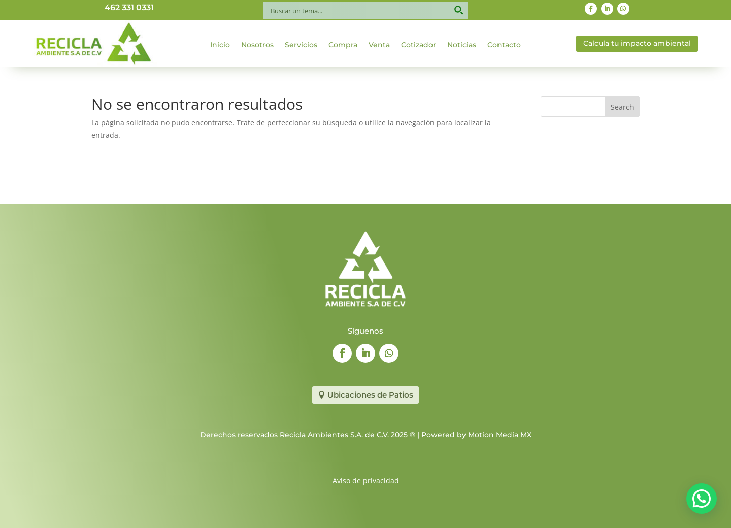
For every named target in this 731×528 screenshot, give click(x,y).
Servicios (301, 45)
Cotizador (418, 45)
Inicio (220, 45)
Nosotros (257, 45)
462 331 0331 (129, 7)
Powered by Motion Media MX (476, 434)
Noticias (461, 45)
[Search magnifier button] (459, 10)
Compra (342, 45)
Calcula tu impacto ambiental (637, 43)
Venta (379, 45)
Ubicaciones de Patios (370, 395)
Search (622, 107)
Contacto (504, 45)
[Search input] (359, 10)
